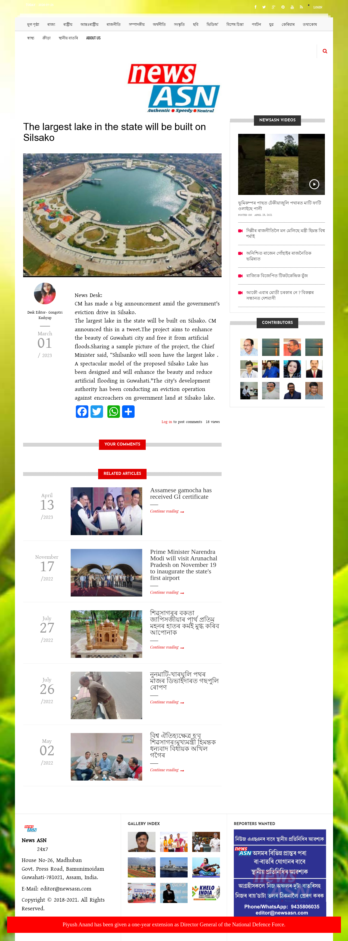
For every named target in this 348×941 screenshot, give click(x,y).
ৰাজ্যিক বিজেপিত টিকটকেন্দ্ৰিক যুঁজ (277, 275)
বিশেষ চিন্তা (235, 24)
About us (93, 37)
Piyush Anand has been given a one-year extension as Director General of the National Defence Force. (174, 924)
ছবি (195, 24)
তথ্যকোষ (310, 24)
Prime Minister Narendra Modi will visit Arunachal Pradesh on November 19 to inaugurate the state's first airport (183, 564)
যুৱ (271, 24)
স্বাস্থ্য (30, 37)
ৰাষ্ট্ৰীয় (67, 24)
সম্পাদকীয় (137, 24)
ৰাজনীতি (114, 24)
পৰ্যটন (256, 24)
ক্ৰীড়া (46, 37)
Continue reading (164, 511)
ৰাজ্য (51, 24)
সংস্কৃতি (179, 24)
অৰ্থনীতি (159, 24)
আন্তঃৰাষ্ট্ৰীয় (89, 24)
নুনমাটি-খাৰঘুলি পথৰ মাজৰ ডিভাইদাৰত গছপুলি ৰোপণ (184, 681)
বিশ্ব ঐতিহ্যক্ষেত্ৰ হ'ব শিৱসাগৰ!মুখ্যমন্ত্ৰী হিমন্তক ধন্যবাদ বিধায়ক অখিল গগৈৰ (183, 745)
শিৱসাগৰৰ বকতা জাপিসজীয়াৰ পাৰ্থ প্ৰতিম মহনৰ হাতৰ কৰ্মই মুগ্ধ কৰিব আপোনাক (184, 623)
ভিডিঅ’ (212, 24)
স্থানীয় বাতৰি (68, 37)
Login (317, 7)
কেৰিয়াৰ (288, 24)
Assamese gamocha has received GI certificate (181, 493)
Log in (167, 422)
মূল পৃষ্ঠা (33, 24)
